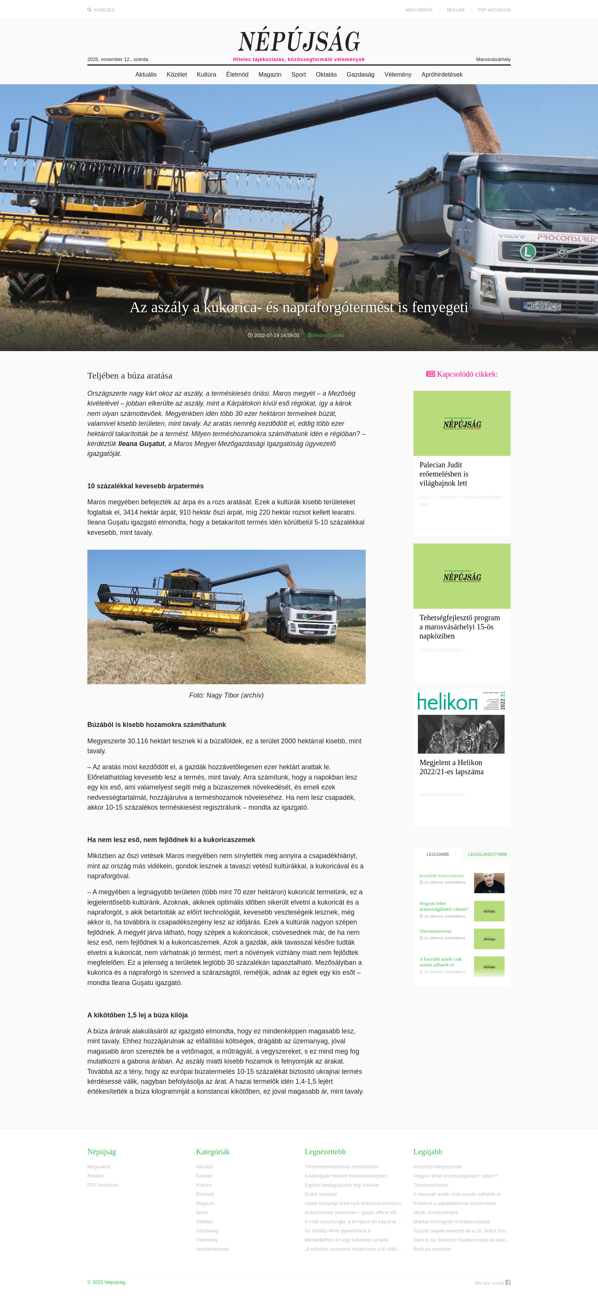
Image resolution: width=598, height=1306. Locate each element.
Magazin (270, 74)
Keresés (100, 10)
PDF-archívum (494, 10)
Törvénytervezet (436, 931)
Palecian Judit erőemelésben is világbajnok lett (444, 473)
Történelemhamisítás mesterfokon (341, 1167)
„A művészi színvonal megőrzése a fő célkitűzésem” (353, 1249)
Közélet (177, 74)
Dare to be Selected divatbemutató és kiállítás (462, 1240)
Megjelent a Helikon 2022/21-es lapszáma (452, 767)
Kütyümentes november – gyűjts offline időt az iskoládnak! (353, 1212)
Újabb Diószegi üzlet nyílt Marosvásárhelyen (353, 1203)
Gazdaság (361, 74)
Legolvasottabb (487, 854)
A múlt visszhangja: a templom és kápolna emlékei (353, 1221)
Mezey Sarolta (325, 335)
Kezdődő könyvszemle (442, 875)
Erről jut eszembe (432, 1249)
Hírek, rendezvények (435, 1212)
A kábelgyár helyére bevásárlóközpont (346, 1176)
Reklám (456, 10)
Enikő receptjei (321, 1194)
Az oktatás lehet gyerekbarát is (338, 1231)
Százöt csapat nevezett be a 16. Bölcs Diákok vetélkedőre (462, 1231)
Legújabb (438, 854)
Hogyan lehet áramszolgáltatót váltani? (444, 906)
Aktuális (146, 74)
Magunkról (419, 10)
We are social (492, 1282)
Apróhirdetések (442, 74)
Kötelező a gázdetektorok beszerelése (454, 1203)
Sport (298, 74)
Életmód (237, 74)
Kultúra (206, 74)
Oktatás (326, 74)
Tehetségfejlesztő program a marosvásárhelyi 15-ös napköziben (460, 626)
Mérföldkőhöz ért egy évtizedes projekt (346, 1240)
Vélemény (398, 74)
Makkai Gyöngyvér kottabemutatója (451, 1221)
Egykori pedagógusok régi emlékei (342, 1185)
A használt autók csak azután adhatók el (441, 961)
